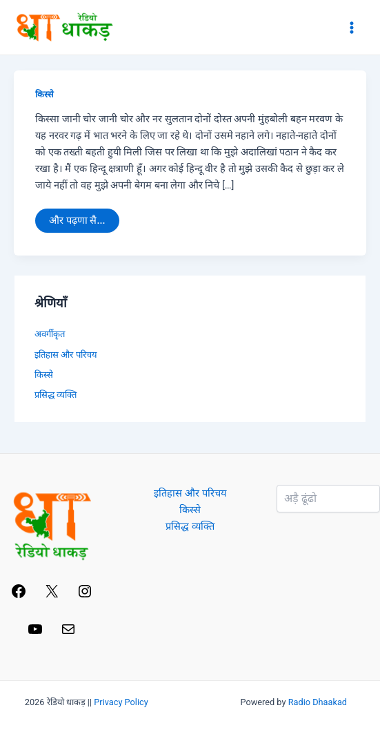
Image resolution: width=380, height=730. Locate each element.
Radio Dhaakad (317, 702)
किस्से (44, 94)
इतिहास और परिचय (65, 354)
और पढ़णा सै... (76, 218)
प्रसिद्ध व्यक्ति (55, 395)
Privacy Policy (121, 702)
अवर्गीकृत (49, 334)
